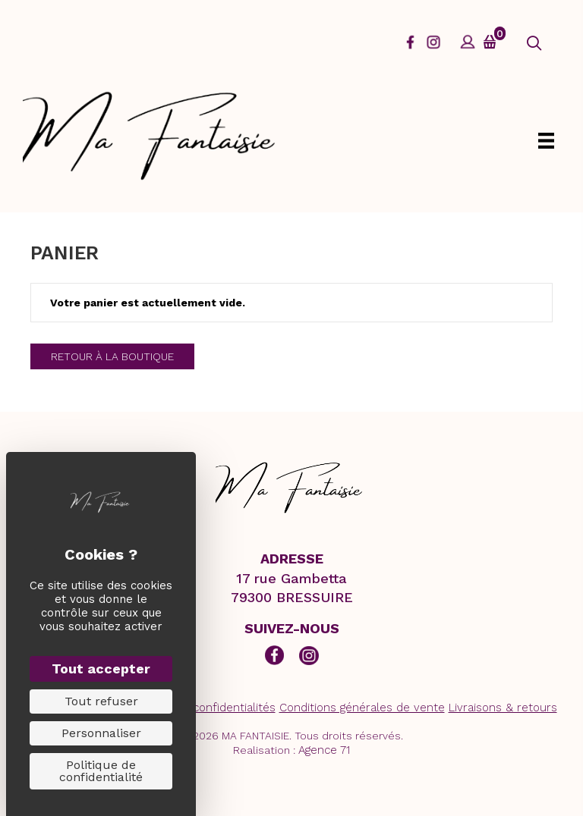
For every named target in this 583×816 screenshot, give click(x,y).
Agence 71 (324, 750)
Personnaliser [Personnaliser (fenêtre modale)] (101, 733)
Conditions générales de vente (362, 707)
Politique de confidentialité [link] (101, 771)
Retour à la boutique (112, 356)
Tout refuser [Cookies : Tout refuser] (101, 701)
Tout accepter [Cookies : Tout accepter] (101, 668)
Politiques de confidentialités (198, 707)
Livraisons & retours (503, 707)
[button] (534, 44)
